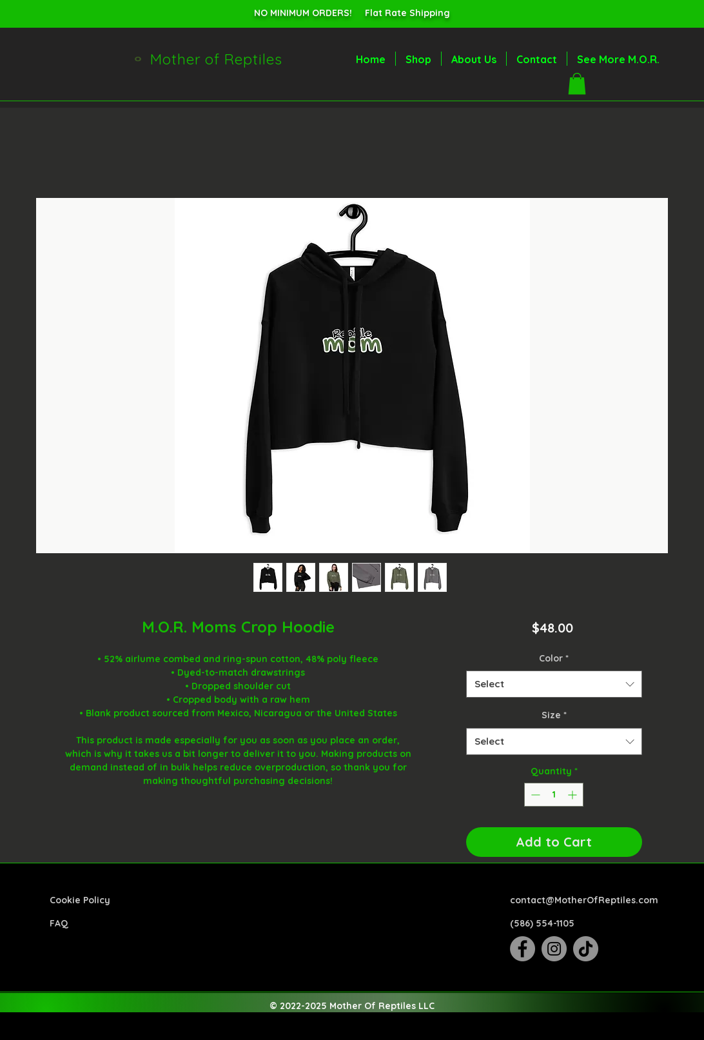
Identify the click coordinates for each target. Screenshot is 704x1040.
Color (554, 658)
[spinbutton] (553, 794)
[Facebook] (522, 948)
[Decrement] (534, 794)
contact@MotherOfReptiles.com (584, 900)
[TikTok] (585, 948)
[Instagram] (554, 948)
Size (554, 715)
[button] (577, 83)
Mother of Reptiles (216, 59)
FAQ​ (59, 923)
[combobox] (554, 684)
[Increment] (573, 794)
